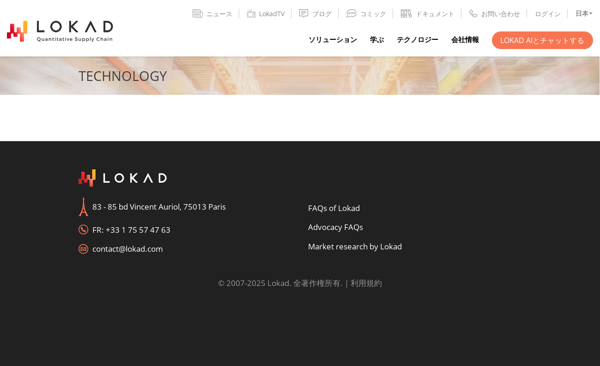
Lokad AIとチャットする (542, 40)
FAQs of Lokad (334, 208)
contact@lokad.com (127, 248)
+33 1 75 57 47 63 (138, 229)
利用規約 (366, 283)
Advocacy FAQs (335, 227)
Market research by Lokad (355, 246)
